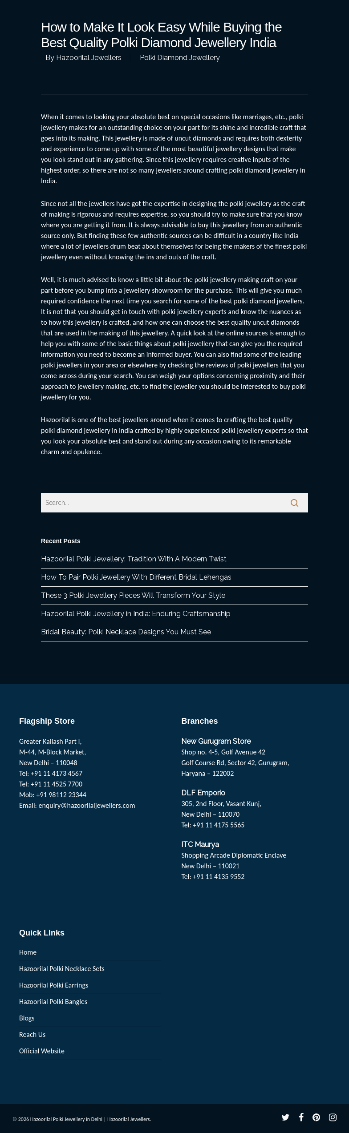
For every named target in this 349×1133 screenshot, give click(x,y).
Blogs (27, 1018)
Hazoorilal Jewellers (89, 57)
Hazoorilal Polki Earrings (53, 985)
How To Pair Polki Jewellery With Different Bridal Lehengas (136, 577)
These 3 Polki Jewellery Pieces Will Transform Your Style (133, 595)
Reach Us (32, 1034)
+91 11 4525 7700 (56, 784)
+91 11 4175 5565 (218, 825)
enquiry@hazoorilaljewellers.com (87, 805)
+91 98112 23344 (61, 794)
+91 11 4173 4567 (56, 773)
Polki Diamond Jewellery (180, 57)
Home (28, 952)
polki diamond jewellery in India (87, 430)
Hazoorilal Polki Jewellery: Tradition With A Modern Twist (134, 559)
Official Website (42, 1051)
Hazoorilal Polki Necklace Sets (62, 968)
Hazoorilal (55, 419)
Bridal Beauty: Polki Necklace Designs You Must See (126, 632)
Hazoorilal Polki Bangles (53, 1001)
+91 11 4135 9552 (218, 876)
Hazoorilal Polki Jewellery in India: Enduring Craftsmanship (136, 613)
